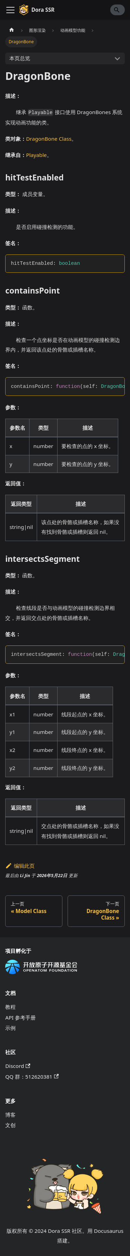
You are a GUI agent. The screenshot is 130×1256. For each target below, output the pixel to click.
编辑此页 (20, 865)
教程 (10, 1006)
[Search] (117, 9)
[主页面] (11, 30)
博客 (10, 1114)
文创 (10, 1125)
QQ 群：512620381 (32, 1076)
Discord (17, 1065)
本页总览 (19, 58)
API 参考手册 (20, 1017)
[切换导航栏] (10, 10)
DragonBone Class (48, 138)
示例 (10, 1027)
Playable (36, 154)
